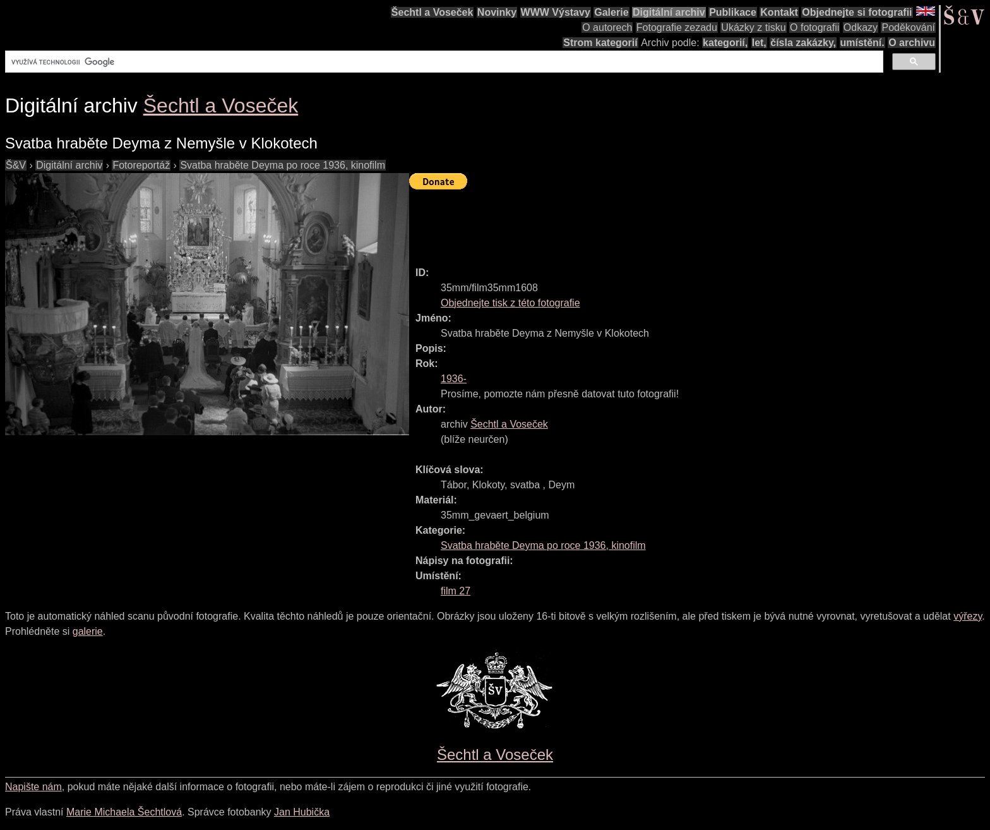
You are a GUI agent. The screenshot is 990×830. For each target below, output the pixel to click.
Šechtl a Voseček (432, 12)
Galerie (611, 12)
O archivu (911, 42)
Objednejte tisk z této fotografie (510, 303)
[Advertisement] (639, 222)
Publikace (732, 12)
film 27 (455, 591)
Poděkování (908, 27)
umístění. (862, 42)
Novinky (496, 12)
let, (759, 42)
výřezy (967, 616)
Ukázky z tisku (753, 27)
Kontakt (779, 12)
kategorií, (725, 42)
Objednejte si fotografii (857, 12)
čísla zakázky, (803, 42)
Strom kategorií (600, 42)
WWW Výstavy (555, 12)
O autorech (607, 27)
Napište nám (33, 786)
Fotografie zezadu (676, 27)
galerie (88, 631)
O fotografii (814, 27)
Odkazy (861, 27)
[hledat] (442, 62)
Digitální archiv (669, 12)
